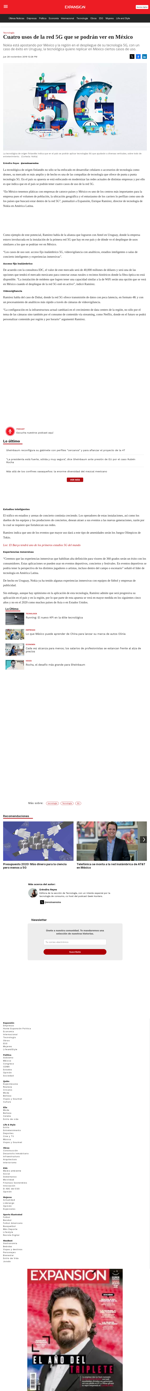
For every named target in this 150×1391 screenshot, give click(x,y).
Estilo (6, 1127)
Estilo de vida (11, 1119)
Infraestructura (11, 1156)
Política (42, 18)
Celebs (7, 1116)
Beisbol (7, 1220)
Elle (5, 1107)
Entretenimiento (12, 1130)
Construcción (10, 1150)
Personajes (9, 1252)
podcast (20, 429)
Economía (54, 18)
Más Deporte (10, 1229)
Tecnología (82, 18)
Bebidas (7, 1246)
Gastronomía (10, 1243)
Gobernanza (10, 1177)
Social (6, 1174)
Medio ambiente (12, 1171)
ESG (101, 18)
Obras (93, 18)
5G (78, 803)
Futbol (6, 1217)
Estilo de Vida (11, 1258)
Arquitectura (10, 1159)
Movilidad (8, 1180)
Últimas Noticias (16, 18)
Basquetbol (9, 1226)
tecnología (52, 803)
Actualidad (9, 1200)
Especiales (9, 1209)
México (7, 1061)
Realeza (7, 1087)
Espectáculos (10, 1084)
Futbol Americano (13, 1223)
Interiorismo (10, 1162)
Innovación (9, 1186)
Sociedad (8, 1076)
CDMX (6, 1067)
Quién (6, 1081)
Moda (6, 1093)
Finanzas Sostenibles (15, 1183)
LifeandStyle (10, 1049)
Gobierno (8, 1057)
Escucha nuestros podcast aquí (34, 432)
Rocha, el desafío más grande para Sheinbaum (55, 664)
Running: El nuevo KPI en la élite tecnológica (54, 617)
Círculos (7, 1090)
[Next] (143, 839)
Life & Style (9, 1124)
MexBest (7, 1240)
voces (29, 661)
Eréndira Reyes (48, 889)
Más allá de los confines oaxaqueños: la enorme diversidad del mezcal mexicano (56, 471)
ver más (75, 480)
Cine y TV (8, 1136)
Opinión (7, 1072)
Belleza (7, 1096)
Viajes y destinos (13, 1249)
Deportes (8, 1133)
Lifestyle (8, 1232)
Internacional (67, 18)
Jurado (7, 1261)
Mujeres (110, 18)
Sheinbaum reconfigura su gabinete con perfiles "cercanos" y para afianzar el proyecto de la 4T (65, 450)
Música (7, 1139)
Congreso (8, 1064)
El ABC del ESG (11, 1189)
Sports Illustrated (12, 1214)
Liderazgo (9, 1203)
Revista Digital (142, 7)
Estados (7, 1069)
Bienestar (8, 1255)
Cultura (7, 1102)
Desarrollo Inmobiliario (16, 1153)
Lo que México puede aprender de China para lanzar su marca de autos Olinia (75, 633)
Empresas (32, 18)
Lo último (11, 441)
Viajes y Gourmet (12, 1099)
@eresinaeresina (30, 163)
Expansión (8, 1023)
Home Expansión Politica (17, 1028)
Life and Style (123, 18)
